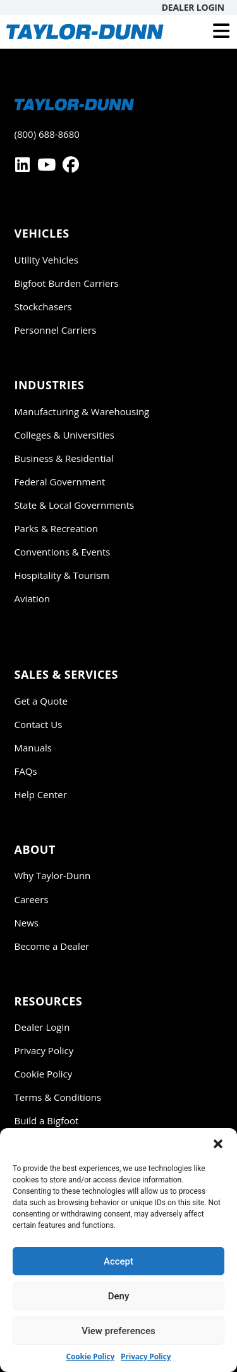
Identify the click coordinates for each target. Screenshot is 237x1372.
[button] (218, 1144)
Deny (119, 1296)
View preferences (118, 1331)
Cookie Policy (90, 1356)
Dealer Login (193, 7)
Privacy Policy (146, 1356)
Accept (118, 1261)
